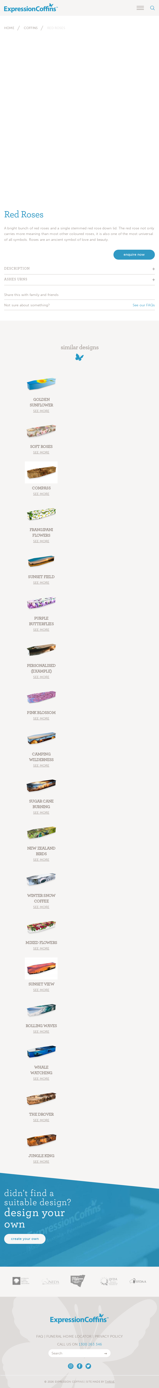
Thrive (109, 1381)
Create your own (25, 1239)
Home (9, 28)
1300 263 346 (90, 1344)
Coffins (31, 28)
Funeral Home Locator (69, 1336)
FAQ (39, 1336)
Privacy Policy (109, 1336)
